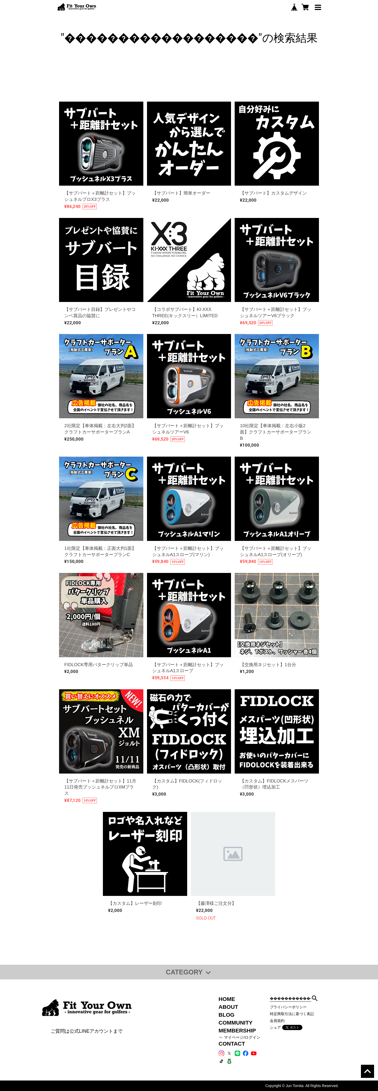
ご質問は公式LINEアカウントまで (87, 1031)
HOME (227, 999)
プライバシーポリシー (288, 1007)
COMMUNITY (236, 1023)
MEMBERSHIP (237, 1030)
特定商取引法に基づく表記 (292, 1014)
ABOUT (228, 1007)
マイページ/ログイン (242, 1037)
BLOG (227, 1015)
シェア (275, 1027)
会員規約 (277, 1021)
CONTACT (232, 1044)
